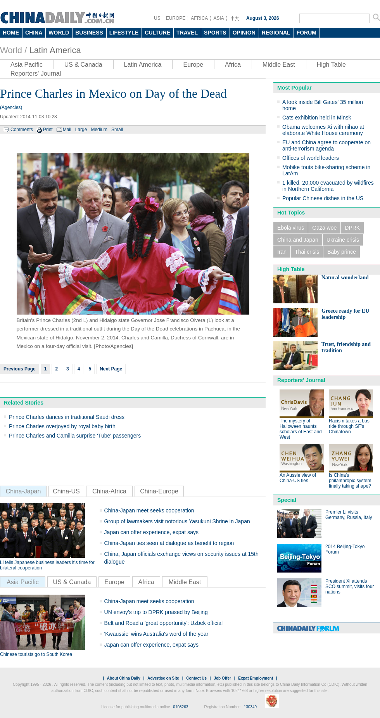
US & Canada (83, 64)
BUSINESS (89, 32)
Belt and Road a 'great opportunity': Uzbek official (163, 623)
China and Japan (297, 240)
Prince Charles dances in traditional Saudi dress (66, 417)
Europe (193, 64)
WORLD (58, 32)
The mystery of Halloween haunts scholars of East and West (301, 429)
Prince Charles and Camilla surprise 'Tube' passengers (75, 436)
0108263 (180, 707)
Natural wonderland (345, 277)
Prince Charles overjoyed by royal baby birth (62, 426)
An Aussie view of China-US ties (298, 477)
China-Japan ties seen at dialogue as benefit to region (169, 543)
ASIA (218, 18)
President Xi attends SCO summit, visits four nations (349, 586)
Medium (99, 129)
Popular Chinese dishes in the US (322, 198)
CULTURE (157, 32)
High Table (331, 64)
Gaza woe (324, 228)
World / (13, 50)
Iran (282, 252)
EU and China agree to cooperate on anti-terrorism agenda (326, 145)
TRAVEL (187, 32)
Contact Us (196, 678)
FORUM (306, 32)
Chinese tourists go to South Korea (36, 654)
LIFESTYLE (123, 32)
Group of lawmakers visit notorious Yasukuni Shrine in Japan (177, 521)
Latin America (55, 50)
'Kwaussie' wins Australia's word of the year (156, 634)
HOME (11, 32)
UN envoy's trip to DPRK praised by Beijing (156, 612)
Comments (21, 129)
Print (48, 129)
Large (81, 129)
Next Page (111, 369)
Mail (67, 129)
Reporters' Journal (35, 73)
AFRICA (199, 18)
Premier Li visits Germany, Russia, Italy (348, 514)
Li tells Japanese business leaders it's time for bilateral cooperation (47, 565)
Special (286, 500)
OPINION (244, 32)
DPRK (352, 228)
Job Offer (222, 678)
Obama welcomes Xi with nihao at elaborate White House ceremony (323, 130)
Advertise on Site (163, 678)
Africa (233, 64)
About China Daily (123, 678)
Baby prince (341, 252)
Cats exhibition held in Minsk (316, 117)
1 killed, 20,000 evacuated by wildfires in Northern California (328, 186)
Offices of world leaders (310, 158)
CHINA (33, 32)
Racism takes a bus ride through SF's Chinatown (349, 426)
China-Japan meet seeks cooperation (149, 510)
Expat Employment (255, 678)
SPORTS (215, 32)
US (157, 18)
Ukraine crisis (342, 240)
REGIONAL (276, 32)
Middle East (279, 64)
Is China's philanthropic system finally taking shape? (350, 480)
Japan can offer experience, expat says (151, 532)
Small (117, 129)
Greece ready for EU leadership (345, 314)
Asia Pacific (26, 64)
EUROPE (176, 18)
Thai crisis (307, 252)
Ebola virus (290, 228)
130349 (250, 707)
